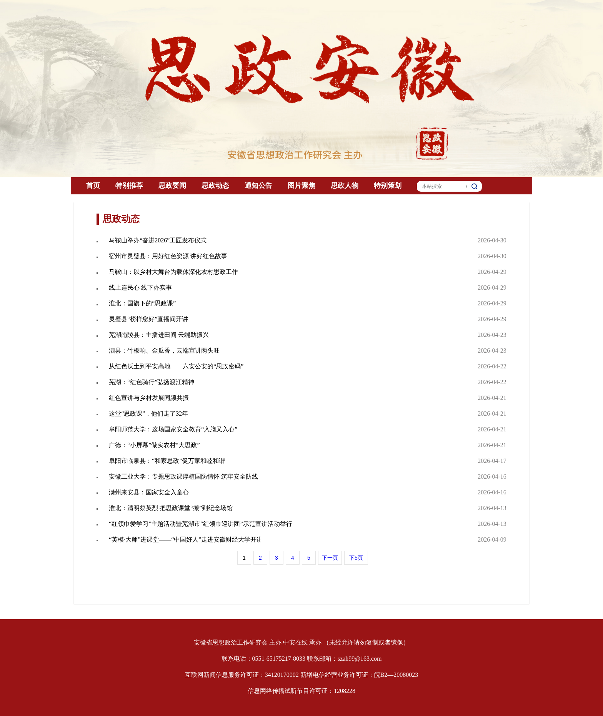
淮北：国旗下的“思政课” (142, 303)
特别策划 (387, 185)
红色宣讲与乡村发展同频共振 (149, 397)
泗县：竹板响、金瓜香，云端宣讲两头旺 (164, 350)
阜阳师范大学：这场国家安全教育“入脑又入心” (173, 429)
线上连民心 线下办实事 (140, 287)
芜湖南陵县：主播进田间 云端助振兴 (159, 334)
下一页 (330, 558)
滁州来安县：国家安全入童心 (149, 492)
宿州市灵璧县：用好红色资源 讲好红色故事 (168, 256)
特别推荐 (129, 185)
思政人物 (344, 185)
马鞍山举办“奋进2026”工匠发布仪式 (158, 240)
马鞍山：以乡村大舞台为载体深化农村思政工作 (173, 271)
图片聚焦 (301, 185)
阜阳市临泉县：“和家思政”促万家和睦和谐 (167, 460)
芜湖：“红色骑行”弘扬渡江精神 (151, 382)
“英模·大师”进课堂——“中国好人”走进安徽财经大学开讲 (186, 539)
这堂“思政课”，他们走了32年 (148, 413)
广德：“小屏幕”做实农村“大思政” (154, 445)
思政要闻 (172, 185)
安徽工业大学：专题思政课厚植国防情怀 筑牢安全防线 (183, 476)
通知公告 (258, 185)
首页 (93, 185)
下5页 (356, 558)
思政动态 (215, 185)
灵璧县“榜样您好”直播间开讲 (148, 319)
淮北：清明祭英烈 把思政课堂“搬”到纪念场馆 (171, 508)
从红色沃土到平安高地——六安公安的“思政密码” (176, 366)
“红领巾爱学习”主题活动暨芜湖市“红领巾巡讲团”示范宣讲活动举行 (200, 523)
